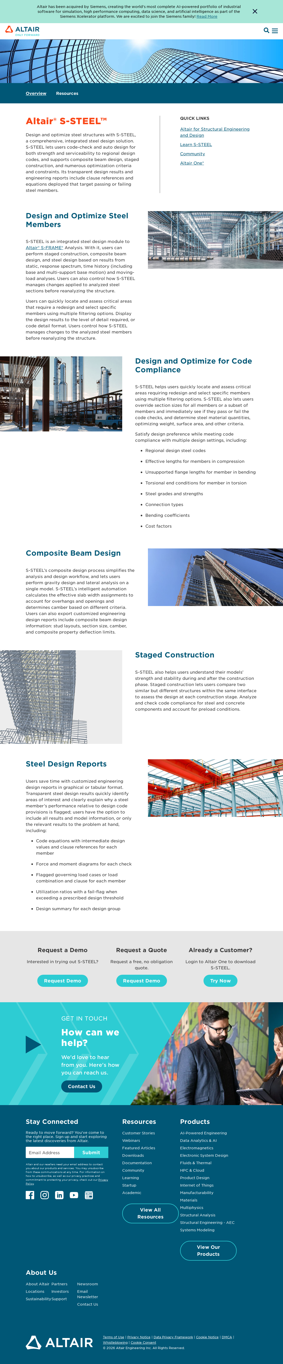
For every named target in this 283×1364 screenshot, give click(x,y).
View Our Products (208, 1250)
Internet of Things (197, 1185)
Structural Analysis (197, 1215)
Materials (188, 1200)
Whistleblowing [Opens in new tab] (115, 1342)
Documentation (137, 1162)
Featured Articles (138, 1147)
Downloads (133, 1155)
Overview (36, 93)
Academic (131, 1192)
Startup (129, 1185)
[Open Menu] (274, 31)
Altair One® (192, 162)
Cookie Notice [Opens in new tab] (207, 1337)
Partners (59, 1283)
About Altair (37, 1283)
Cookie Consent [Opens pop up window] (143, 1342)
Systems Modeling (197, 1229)
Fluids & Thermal (195, 1162)
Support (59, 1298)
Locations (35, 1291)
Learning (130, 1177)
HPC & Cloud (192, 1170)
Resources (67, 93)
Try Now (220, 980)
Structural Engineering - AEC (207, 1222)
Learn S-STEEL (196, 144)
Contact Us (81, 1086)
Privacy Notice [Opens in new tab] (139, 1337)
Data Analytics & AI (198, 1140)
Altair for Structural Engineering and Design (215, 132)
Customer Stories (138, 1133)
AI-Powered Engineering (203, 1133)
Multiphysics (191, 1207)
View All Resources (150, 1213)
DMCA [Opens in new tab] (227, 1337)
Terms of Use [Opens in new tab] (113, 1337)
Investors (60, 1291)
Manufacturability (197, 1192)
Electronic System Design (204, 1155)
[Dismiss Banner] (255, 11)
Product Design (194, 1177)
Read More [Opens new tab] (207, 16)
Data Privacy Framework (173, 1337)
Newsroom (87, 1283)
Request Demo (62, 980)
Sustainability (38, 1298)
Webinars (131, 1140)
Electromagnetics (196, 1147)
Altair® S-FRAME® (44, 247)
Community (192, 153)
